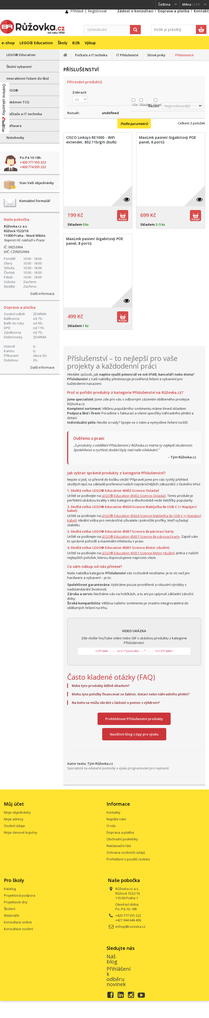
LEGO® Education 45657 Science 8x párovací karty (141, 536)
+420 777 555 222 (33, 162)
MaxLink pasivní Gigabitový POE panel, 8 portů (94, 241)
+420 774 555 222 (33, 167)
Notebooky (15, 137)
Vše (135, 104)
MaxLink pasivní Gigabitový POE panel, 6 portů (167, 139)
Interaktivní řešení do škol (27, 78)
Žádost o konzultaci (135, 10)
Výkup (90, 42)
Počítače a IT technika (24, 114)
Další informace (42, 293)
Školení (9, 908)
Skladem (145, 104)
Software (14, 125)
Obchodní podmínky (122, 839)
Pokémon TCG (17, 102)
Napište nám (116, 819)
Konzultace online (18, 922)
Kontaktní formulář (34, 200)
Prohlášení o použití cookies (128, 859)
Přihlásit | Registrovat (88, 10)
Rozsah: (73, 113)
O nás (111, 825)
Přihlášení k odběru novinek (118, 976)
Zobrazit (79, 92)
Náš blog (112, 959)
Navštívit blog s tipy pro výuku (134, 734)
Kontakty (113, 812)
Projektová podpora (19, 895)
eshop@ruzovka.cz (130, 926)
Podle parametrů (134, 123)
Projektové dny (16, 902)
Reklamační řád (119, 845)
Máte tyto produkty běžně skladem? (101, 685)
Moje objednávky (17, 812)
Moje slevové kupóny (20, 832)
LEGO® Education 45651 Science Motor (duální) (138, 553)
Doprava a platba (173, 10)
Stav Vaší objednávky (36, 182)
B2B (76, 42)
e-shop (8, 42)
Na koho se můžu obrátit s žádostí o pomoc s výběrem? (116, 702)
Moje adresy (13, 819)
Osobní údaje (14, 825)
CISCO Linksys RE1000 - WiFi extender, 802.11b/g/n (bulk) (91, 139)
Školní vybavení (19, 66)
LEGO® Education (36, 42)
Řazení (153, 106)
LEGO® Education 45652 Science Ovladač (134, 495)
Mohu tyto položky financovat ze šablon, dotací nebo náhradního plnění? (131, 694)
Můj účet (14, 804)
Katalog (10, 888)
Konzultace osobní (18, 928)
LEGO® (12, 90)
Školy (62, 42)
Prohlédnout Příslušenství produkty (134, 718)
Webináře (11, 915)
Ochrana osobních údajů (126, 852)
